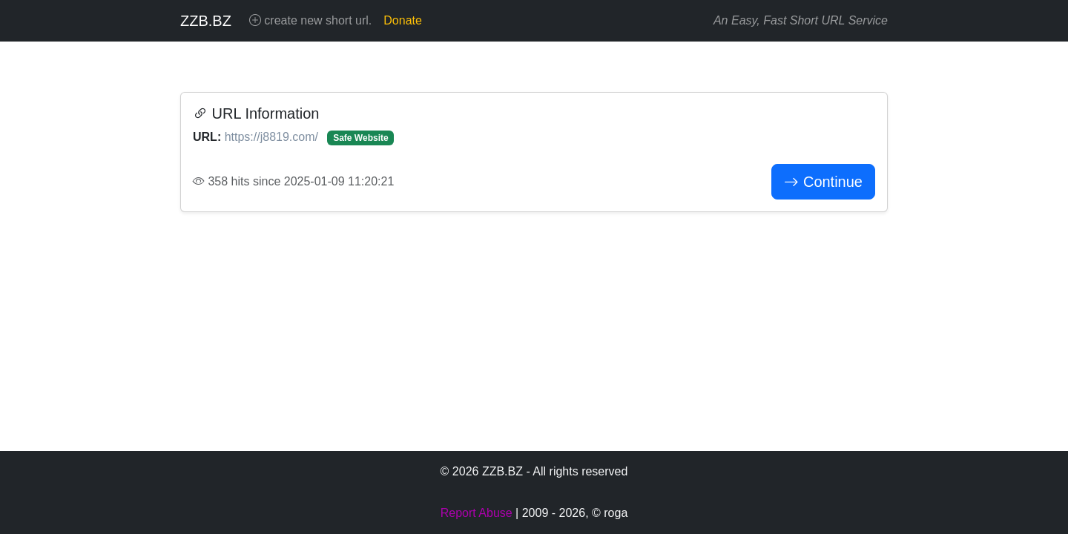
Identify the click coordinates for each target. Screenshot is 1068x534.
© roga (609, 513)
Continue (823, 182)
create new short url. (310, 20)
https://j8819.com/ (273, 137)
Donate (402, 20)
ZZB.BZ (205, 21)
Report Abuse (476, 513)
